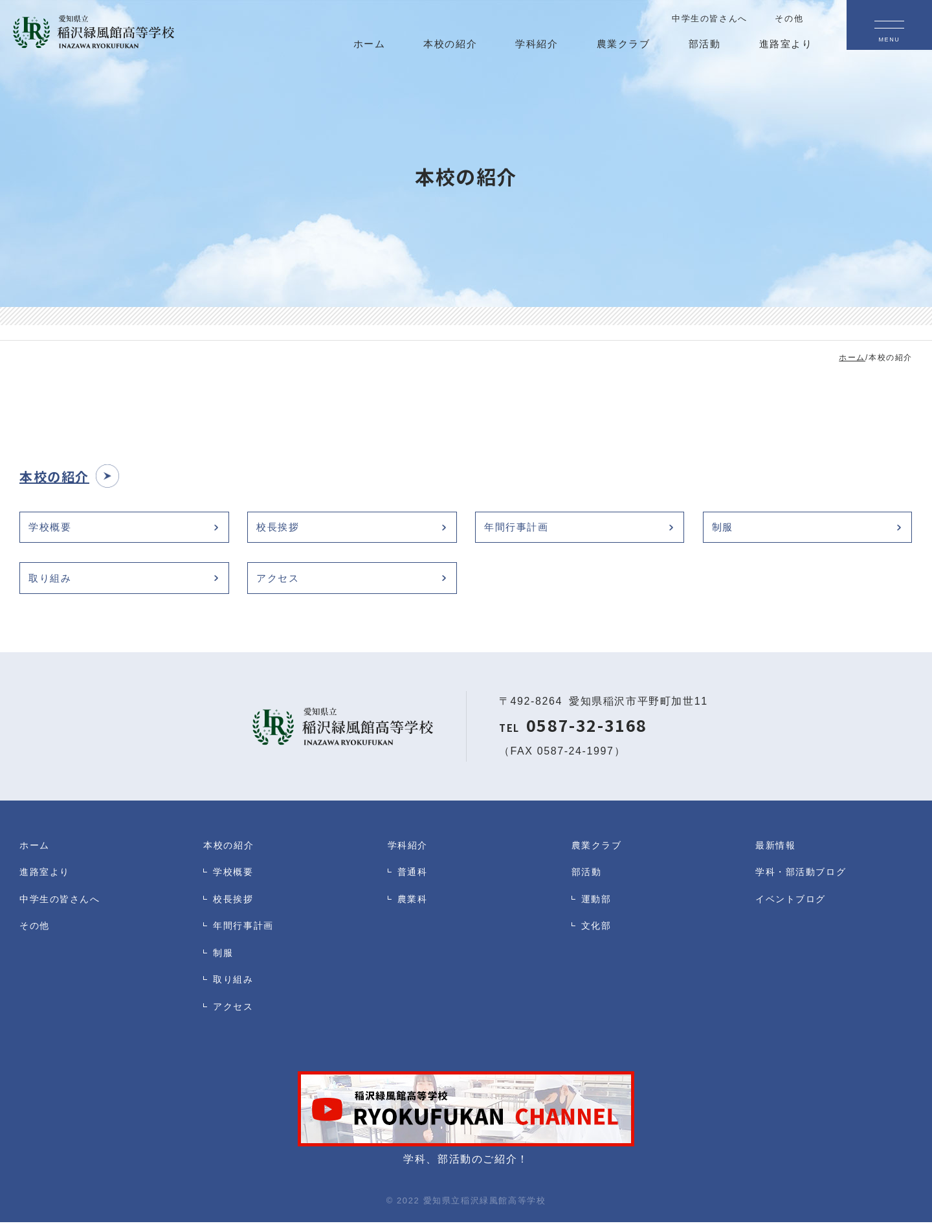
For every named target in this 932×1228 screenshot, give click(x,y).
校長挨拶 (280, 528)
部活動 (587, 879)
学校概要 (52, 528)
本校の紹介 (230, 850)
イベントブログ (792, 907)
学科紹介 (409, 850)
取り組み (52, 581)
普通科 (413, 879)
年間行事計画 (519, 528)
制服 (724, 528)
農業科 (413, 907)
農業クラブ (598, 850)
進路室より (46, 879)
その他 (35, 936)
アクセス (280, 581)
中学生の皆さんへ (62, 907)
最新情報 (776, 850)
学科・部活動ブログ (803, 879)
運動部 (597, 907)
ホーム (35, 850)
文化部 (597, 936)
